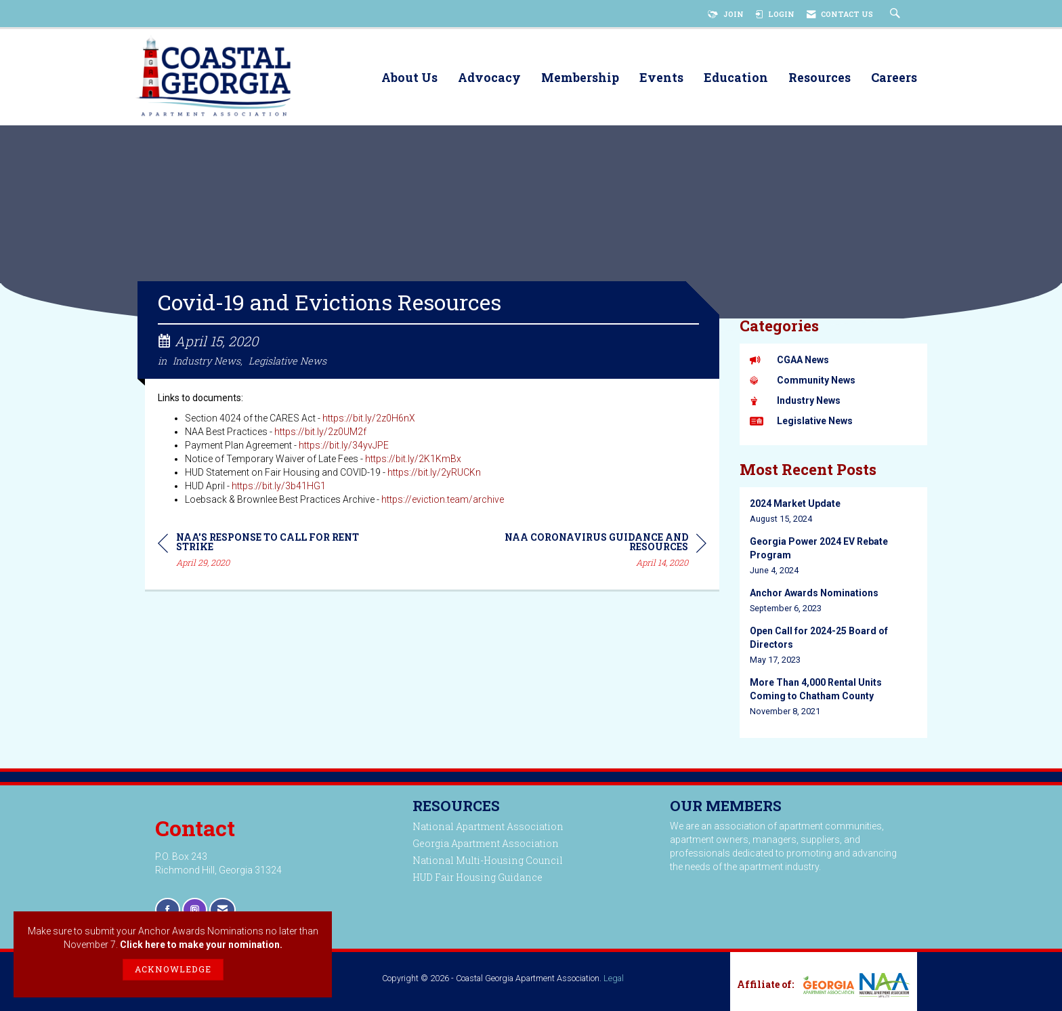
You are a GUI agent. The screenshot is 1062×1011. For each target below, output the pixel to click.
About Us (409, 78)
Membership (580, 78)
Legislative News (287, 362)
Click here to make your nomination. (201, 944)
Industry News (206, 362)
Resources (819, 78)
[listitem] (834, 511)
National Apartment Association (488, 826)
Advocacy (489, 78)
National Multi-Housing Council (487, 860)
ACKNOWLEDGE (173, 969)
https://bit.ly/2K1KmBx (413, 460)
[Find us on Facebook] (167, 910)
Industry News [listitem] (795, 400)
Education (736, 78)
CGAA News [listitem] (789, 359)
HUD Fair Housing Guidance (477, 877)
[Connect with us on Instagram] (194, 910)
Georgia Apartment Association (485, 843)
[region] (604, 554)
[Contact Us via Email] (222, 910)
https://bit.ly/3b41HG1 (279, 487)
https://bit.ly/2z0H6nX (368, 420)
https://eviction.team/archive (442, 501)
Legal (613, 978)
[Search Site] (896, 14)
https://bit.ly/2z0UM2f (320, 433)
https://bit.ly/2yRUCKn (434, 474)
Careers (894, 78)
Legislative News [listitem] (801, 420)
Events (661, 78)
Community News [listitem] (802, 380)
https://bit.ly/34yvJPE (344, 447)
